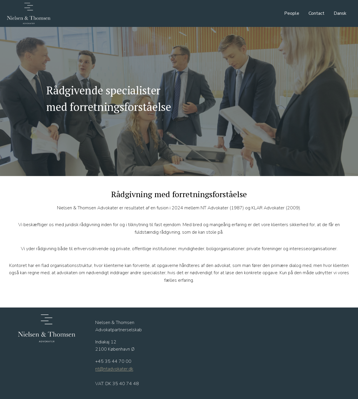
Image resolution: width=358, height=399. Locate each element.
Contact (316, 13)
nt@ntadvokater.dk (114, 369)
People (291, 13)
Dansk (340, 13)
